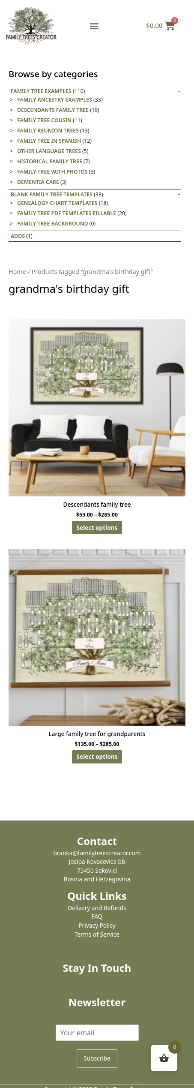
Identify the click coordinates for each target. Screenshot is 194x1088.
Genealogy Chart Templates (57, 203)
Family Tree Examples (41, 91)
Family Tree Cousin (44, 120)
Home (17, 271)
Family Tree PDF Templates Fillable (66, 213)
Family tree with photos (52, 171)
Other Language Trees (49, 151)
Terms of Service (97, 934)
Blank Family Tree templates (52, 194)
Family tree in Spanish (49, 140)
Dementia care (38, 182)
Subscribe (97, 1058)
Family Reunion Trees (48, 130)
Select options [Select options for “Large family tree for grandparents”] (97, 756)
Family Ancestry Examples (54, 99)
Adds (18, 236)
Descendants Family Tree (53, 110)
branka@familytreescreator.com (97, 853)
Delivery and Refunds (97, 908)
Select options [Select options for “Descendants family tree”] (97, 527)
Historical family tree (49, 161)
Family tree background (52, 223)
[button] (94, 25)
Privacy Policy (96, 925)
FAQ (97, 916)
